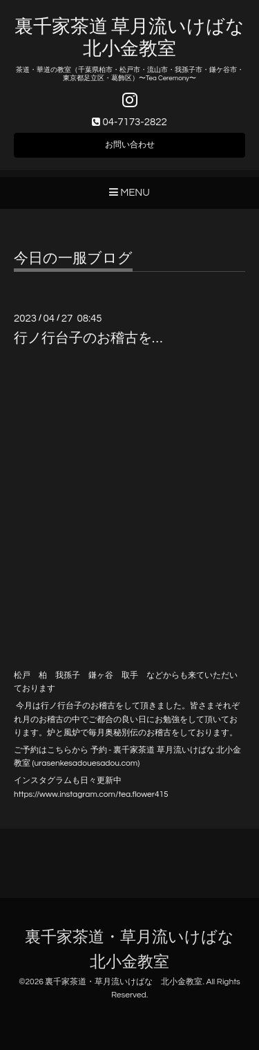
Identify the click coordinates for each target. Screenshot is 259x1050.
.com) (129, 763)
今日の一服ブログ (73, 258)
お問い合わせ (130, 144)
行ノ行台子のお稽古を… (88, 338)
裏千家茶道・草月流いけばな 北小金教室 (123, 981)
